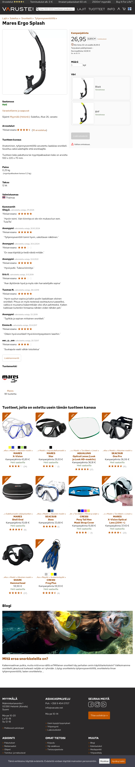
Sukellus (15, 18)
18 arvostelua (39, 130)
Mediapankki (96, 749)
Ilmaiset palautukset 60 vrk (73, 1)
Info (111, 9)
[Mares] (10, 385)
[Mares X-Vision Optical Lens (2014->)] (117, 506)
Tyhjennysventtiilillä (46, 18)
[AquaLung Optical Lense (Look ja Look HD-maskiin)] (84, 443)
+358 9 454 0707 (60, 703)
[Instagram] (97, 705)
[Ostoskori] (124, 9)
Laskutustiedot (54, 729)
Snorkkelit (27, 18)
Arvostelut (13, 1)
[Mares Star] (51, 443)
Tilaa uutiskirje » (99, 715)
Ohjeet (7, 749)
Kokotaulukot (96, 746)
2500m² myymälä (101, 1)
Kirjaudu (51, 742)
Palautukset (9, 742)
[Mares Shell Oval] (17, 506)
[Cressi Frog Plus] (51, 568)
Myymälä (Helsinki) (20, 116)
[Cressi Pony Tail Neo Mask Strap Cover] (84, 506)
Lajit (81, 9)
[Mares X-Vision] (17, 443)
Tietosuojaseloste (55, 749)
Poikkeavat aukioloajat (14, 728)
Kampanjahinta (79, 33)
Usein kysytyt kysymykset (58, 723)
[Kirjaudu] (118, 9)
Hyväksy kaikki (118, 761)
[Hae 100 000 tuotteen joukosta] (55, 9)
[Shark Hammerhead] (17, 568)
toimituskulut (102, 39)
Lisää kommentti (11, 358)
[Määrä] (76, 65)
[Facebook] (91, 705)
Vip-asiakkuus (53, 746)
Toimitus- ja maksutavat (14, 752)
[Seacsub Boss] (51, 506)
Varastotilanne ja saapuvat (15, 110)
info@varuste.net (54, 707)
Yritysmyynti (52, 726)
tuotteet (96, 9)
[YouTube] (103, 705)
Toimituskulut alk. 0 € (41, 1)
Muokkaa (104, 761)
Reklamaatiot (10, 746)
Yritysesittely (96, 752)
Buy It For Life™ (124, 1)
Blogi (92, 742)
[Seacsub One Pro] (117, 443)
